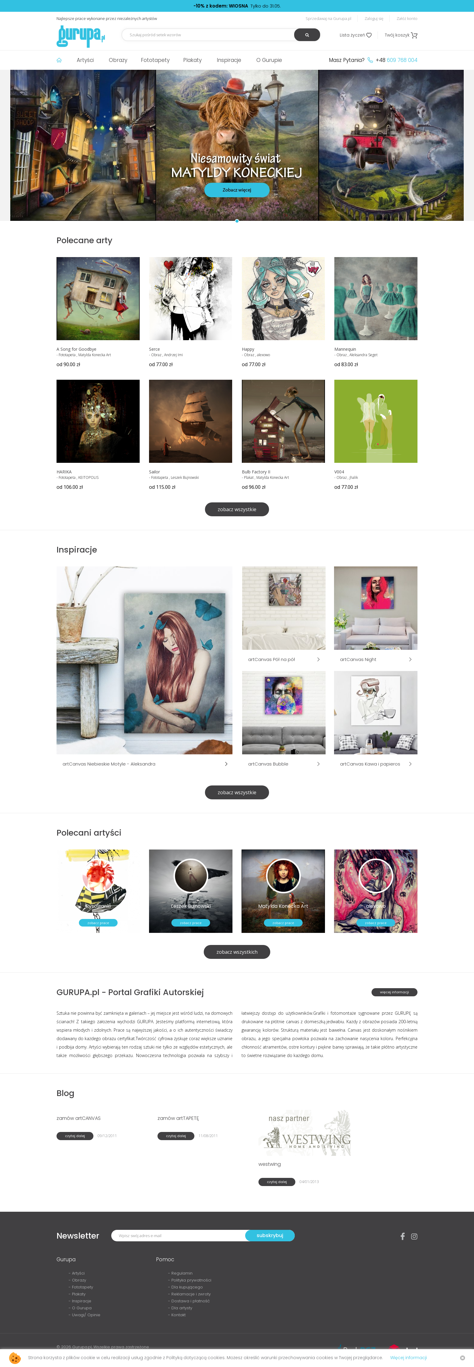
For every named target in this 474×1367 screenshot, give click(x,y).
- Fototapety (81, 1287)
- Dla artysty (180, 1308)
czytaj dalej (75, 1135)
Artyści (85, 60)
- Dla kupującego (185, 1287)
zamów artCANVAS (79, 1118)
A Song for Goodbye (76, 349)
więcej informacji (394, 992)
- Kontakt (177, 1315)
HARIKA (64, 472)
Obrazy (118, 60)
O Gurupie (269, 60)
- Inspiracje (80, 1301)
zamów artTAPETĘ (178, 1118)
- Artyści (77, 1273)
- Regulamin (180, 1273)
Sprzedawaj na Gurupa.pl (328, 18)
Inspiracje (229, 60)
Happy (248, 349)
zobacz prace (98, 922)
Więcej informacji (408, 1358)
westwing (269, 1164)
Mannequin (345, 349)
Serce (154, 349)
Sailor (154, 472)
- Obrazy (77, 1280)
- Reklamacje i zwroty (189, 1294)
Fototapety (155, 60)
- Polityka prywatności (189, 1280)
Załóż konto (407, 18)
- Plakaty (77, 1294)
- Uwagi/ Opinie (84, 1315)
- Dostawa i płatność (189, 1301)
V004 (339, 472)
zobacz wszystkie (237, 509)
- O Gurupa (80, 1308)
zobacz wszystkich (237, 952)
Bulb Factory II (256, 472)
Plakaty (192, 60)
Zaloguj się (374, 18)
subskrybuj (270, 1235)
